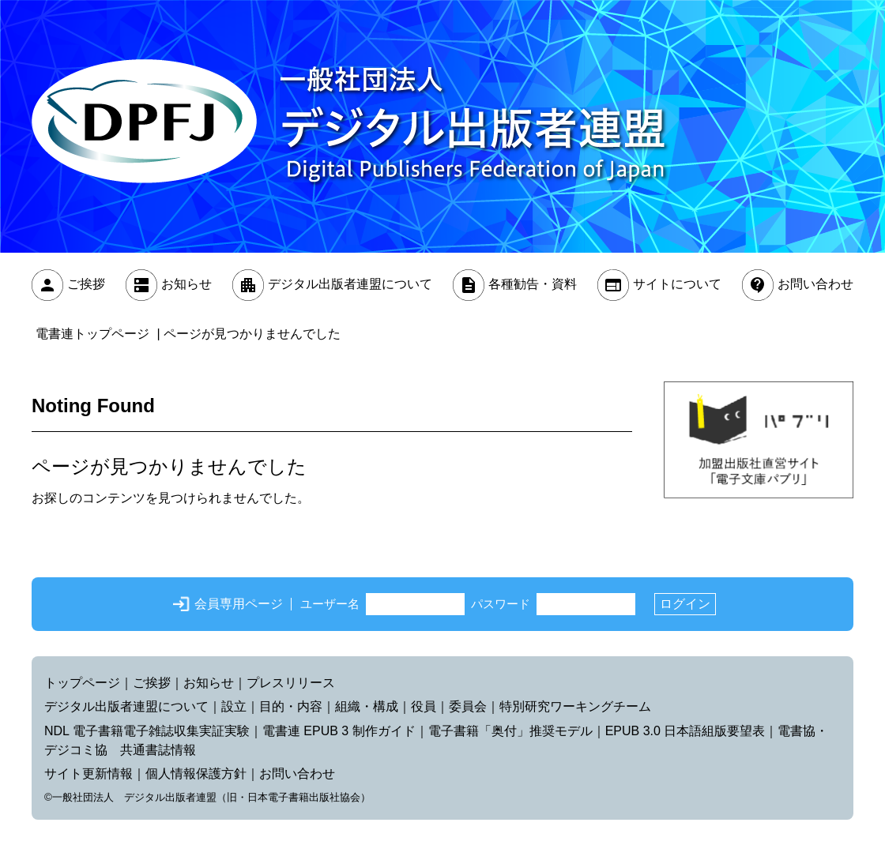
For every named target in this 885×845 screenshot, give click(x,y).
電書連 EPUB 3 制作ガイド (339, 731)
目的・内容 (290, 706)
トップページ (82, 682)
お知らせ (186, 284)
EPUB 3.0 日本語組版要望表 (685, 731)
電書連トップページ (92, 333)
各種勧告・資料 (532, 284)
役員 (423, 706)
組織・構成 (366, 706)
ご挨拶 (86, 284)
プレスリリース (291, 682)
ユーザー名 (330, 603)
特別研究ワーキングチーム (575, 706)
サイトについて (677, 284)
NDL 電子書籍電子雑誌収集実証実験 (147, 731)
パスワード (500, 603)
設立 (234, 706)
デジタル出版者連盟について (350, 284)
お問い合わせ (815, 284)
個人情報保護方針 (196, 773)
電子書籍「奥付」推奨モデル (510, 731)
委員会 (468, 706)
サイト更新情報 (88, 773)
